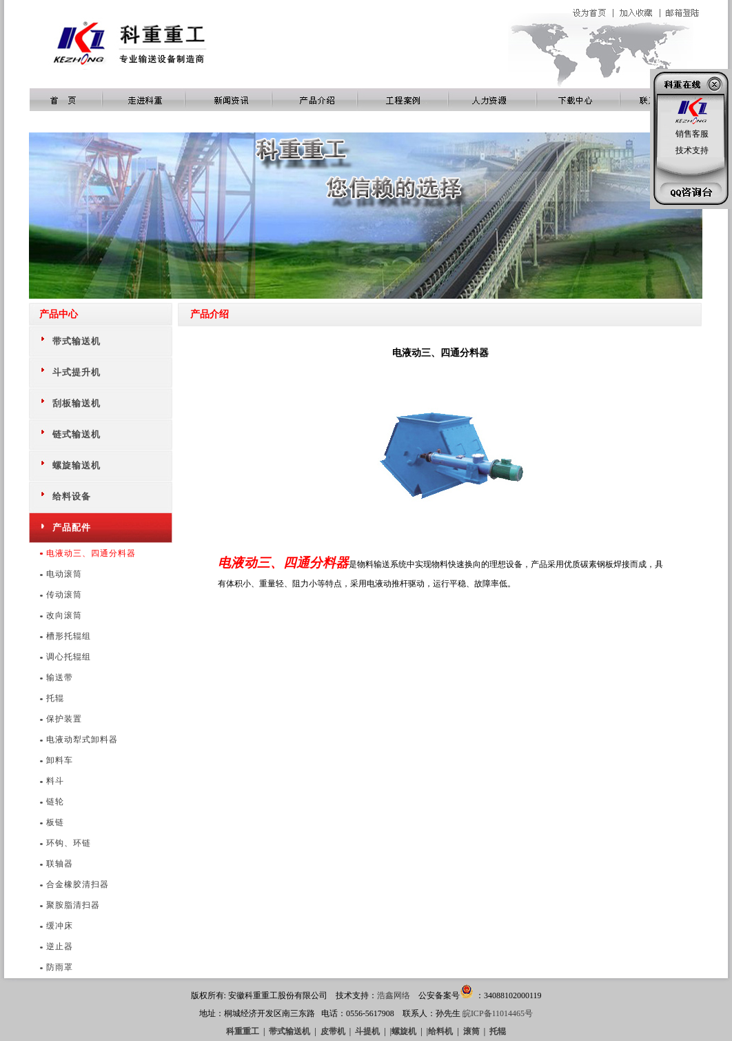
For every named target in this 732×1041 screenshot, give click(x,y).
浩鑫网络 (393, 995)
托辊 (55, 698)
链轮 (55, 801)
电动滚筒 (64, 574)
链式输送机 (76, 434)
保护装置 (64, 719)
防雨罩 (59, 967)
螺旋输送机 (76, 465)
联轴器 (59, 864)
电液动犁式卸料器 (82, 739)
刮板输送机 (76, 403)
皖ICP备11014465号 (497, 1013)
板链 (55, 822)
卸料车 (59, 760)
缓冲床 (59, 926)
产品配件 (71, 527)
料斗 (55, 781)
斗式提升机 (76, 372)
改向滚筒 (64, 615)
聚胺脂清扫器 (73, 905)
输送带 (59, 677)
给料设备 (71, 496)
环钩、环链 (68, 843)
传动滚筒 (64, 594)
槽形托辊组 (68, 636)
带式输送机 (76, 341)
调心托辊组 (68, 657)
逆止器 (59, 946)
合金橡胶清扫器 (77, 884)
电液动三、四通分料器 (91, 553)
